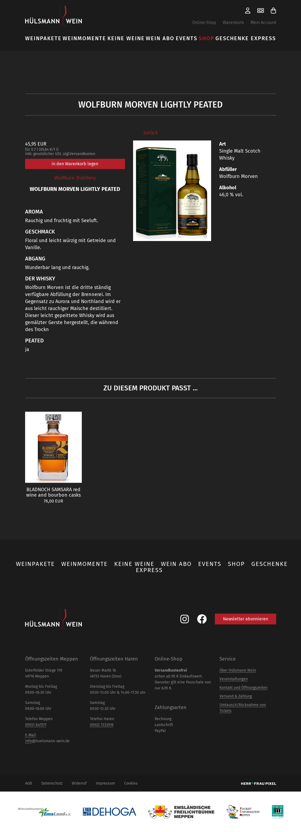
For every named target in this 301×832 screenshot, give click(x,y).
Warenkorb (233, 22)
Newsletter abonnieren (245, 618)
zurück (150, 133)
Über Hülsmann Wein (237, 670)
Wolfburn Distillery (75, 178)
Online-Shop (204, 22)
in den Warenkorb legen (75, 163)
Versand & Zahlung (235, 696)
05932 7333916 (101, 725)
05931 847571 (35, 725)
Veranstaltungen (233, 679)
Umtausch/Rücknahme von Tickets (242, 708)
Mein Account (263, 22)
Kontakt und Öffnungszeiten (243, 687)
